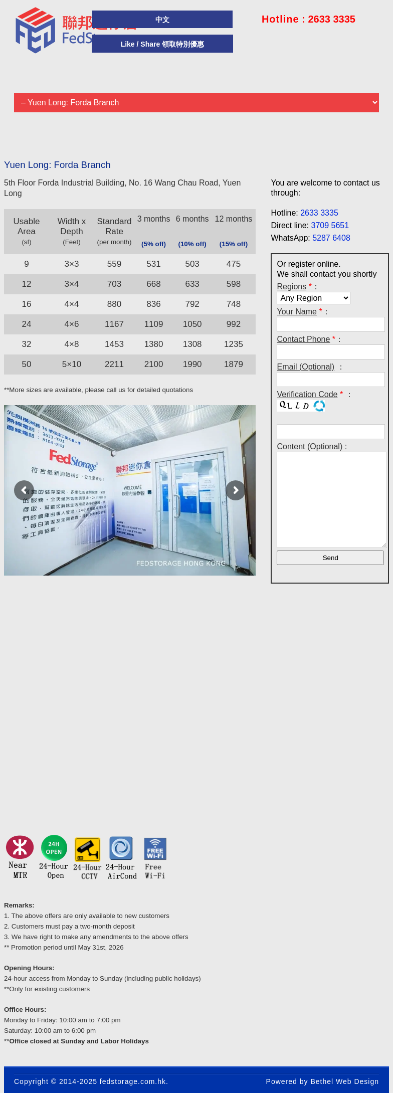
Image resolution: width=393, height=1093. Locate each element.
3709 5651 (330, 225)
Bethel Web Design (344, 1081)
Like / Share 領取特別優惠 (162, 44)
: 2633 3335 (308, 19)
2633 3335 (319, 213)
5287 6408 (331, 238)
